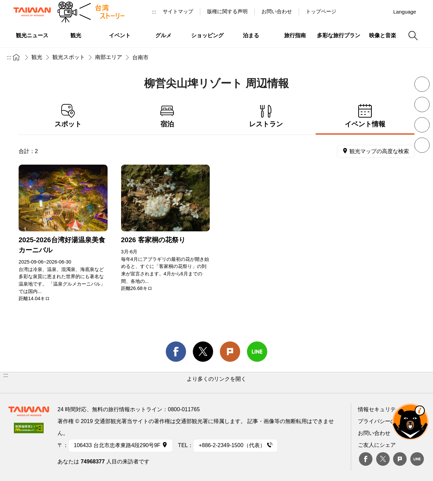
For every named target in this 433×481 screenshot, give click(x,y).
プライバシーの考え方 (385, 421)
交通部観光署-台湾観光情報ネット (32, 12)
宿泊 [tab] (167, 116)
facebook (176, 351)
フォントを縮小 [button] (422, 84)
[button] (216, 382)
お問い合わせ (374, 433)
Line (417, 459)
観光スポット (68, 57)
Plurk (230, 351)
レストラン (266, 116)
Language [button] (404, 12)
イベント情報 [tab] (365, 116)
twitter (203, 351)
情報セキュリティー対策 (387, 409)
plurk (400, 459)
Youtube (366, 11)
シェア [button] (422, 145)
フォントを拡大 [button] (422, 104)
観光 (36, 57)
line (257, 351)
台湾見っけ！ (350, 11)
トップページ (321, 11)
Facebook (365, 459)
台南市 (140, 57)
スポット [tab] (68, 116)
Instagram (381, 11)
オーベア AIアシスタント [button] (410, 421)
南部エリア (108, 57)
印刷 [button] (422, 124)
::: (154, 12)
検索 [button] (413, 35)
